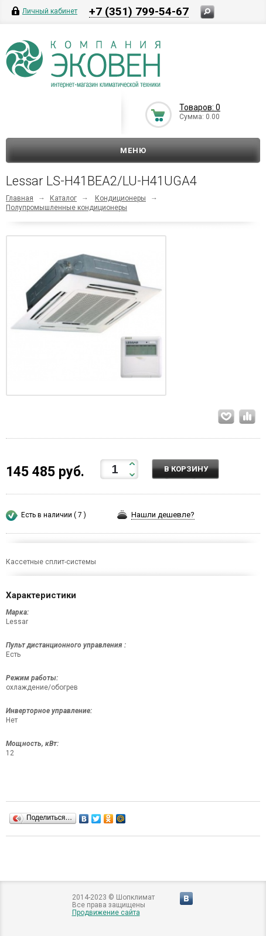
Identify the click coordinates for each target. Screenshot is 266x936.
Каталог (63, 198)
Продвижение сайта (106, 912)
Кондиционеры (120, 198)
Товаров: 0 (199, 107)
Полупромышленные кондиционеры (66, 208)
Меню (133, 150)
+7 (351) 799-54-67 (139, 11)
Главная (19, 198)
